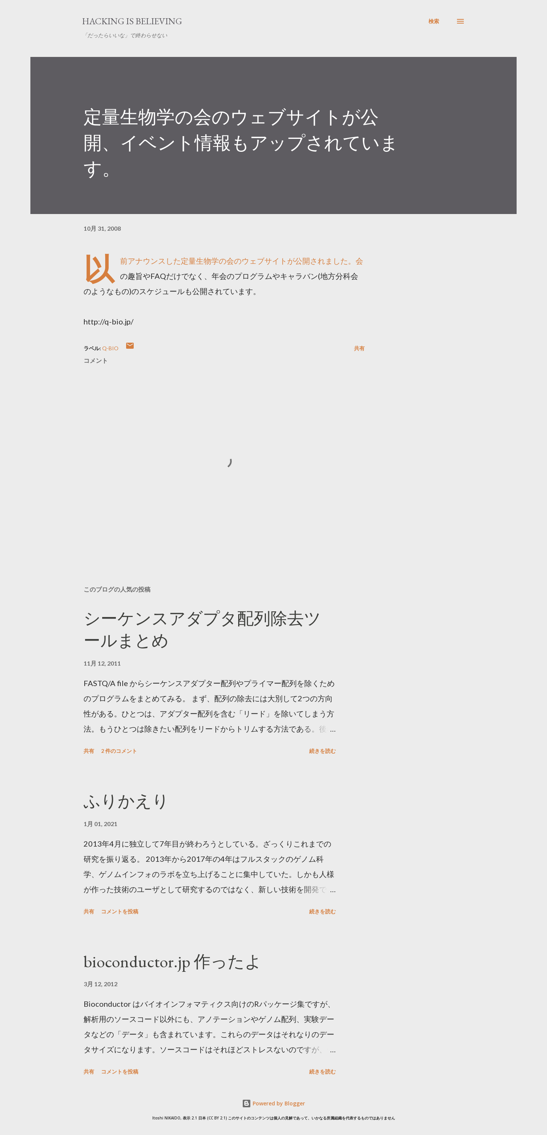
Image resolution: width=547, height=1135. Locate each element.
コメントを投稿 (119, 911)
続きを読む (322, 751)
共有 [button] (359, 348)
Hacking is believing (132, 21)
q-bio (110, 348)
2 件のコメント (119, 751)
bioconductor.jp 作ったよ (173, 961)
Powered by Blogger (273, 1103)
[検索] (433, 21)
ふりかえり (126, 801)
